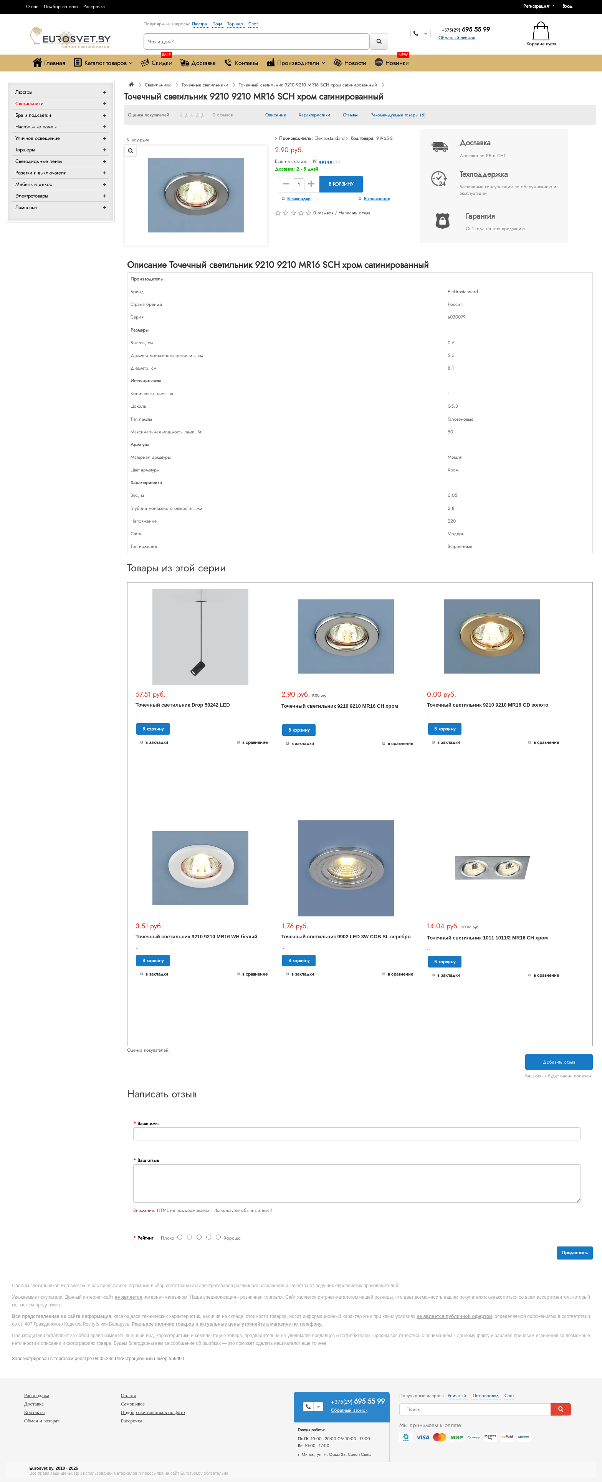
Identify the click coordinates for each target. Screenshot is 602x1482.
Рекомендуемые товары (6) (398, 115)
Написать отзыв (354, 212)
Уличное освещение (37, 138)
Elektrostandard (329, 138)
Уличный (458, 1395)
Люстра (200, 23)
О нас (32, 6)
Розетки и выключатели (40, 172)
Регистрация (536, 6)
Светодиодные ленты (38, 161)
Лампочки (26, 207)
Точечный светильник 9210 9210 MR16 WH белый (196, 936)
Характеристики (314, 115)
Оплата (128, 1395)
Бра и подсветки (33, 115)
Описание (275, 115)
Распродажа (37, 1395)
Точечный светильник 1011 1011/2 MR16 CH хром (487, 938)
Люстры (23, 92)
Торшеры (25, 149)
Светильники (29, 103)
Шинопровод (486, 1395)
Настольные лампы (35, 126)
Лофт (217, 23)
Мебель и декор (33, 184)
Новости (349, 62)
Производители (295, 62)
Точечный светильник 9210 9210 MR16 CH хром (339, 706)
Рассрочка (94, 6)
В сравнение (377, 198)
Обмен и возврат (42, 1421)
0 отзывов (223, 115)
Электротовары (31, 195)
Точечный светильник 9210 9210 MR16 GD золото (487, 705)
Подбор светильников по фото (153, 1412)
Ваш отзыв (148, 1160)
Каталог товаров (102, 62)
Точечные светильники (205, 84)
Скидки (156, 61)
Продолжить (575, 1252)
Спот (253, 23)
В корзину (341, 184)
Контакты (240, 62)
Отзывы (350, 115)
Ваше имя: (148, 1123)
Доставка (198, 62)
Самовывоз (133, 1404)
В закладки (299, 198)
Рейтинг (145, 1238)
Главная (49, 62)
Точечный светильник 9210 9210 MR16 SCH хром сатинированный (308, 84)
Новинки (391, 61)
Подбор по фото (61, 6)
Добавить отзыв (559, 1062)
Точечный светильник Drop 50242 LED (183, 705)
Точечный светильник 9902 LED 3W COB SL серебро (346, 936)
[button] (570, 6)
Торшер (236, 23)
